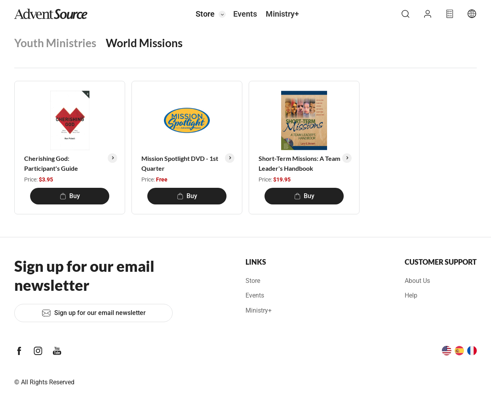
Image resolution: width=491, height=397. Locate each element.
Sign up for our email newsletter (94, 313)
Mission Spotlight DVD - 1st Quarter (179, 163)
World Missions (144, 43)
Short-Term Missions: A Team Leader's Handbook (299, 163)
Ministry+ (282, 14)
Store (205, 14)
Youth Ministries (55, 43)
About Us (417, 280)
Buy (70, 196)
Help (411, 295)
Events (245, 14)
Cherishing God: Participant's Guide (51, 163)
